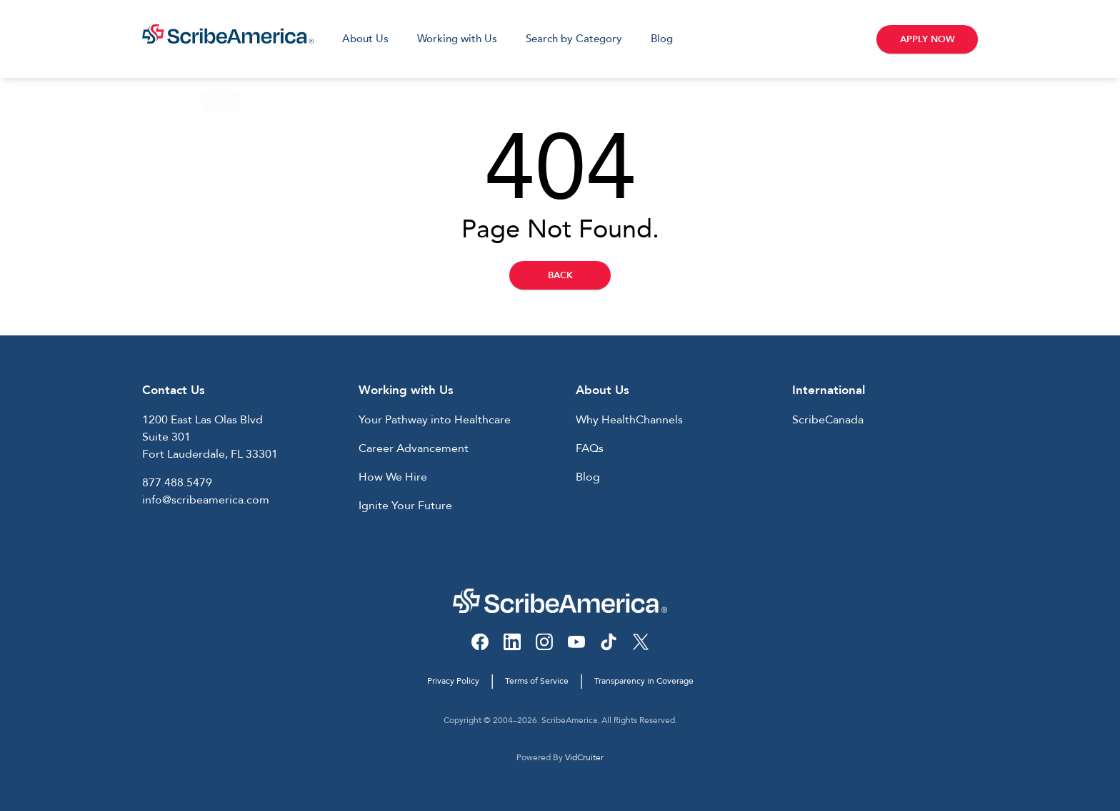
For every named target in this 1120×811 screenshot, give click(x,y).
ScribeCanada (828, 420)
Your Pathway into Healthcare (435, 420)
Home (158, 101)
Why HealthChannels (629, 420)
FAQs (590, 448)
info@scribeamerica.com (205, 500)
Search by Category (574, 38)
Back (560, 275)
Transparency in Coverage (644, 681)
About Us (365, 38)
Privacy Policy (453, 681)
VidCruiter (584, 757)
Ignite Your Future (405, 505)
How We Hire (393, 477)
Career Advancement (414, 448)
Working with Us (457, 38)
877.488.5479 (177, 483)
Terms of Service (537, 681)
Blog (662, 38)
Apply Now (927, 39)
